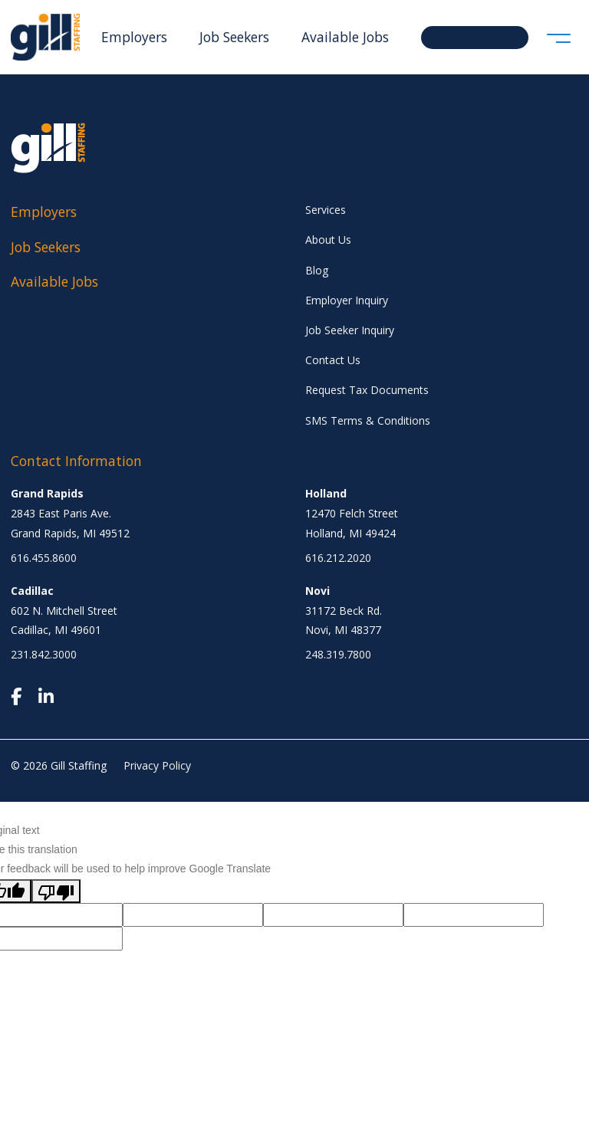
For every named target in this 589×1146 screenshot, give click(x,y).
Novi (317, 590)
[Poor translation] (56, 891)
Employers (134, 37)
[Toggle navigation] (558, 37)
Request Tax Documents (367, 390)
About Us (328, 239)
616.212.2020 (338, 557)
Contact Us (332, 360)
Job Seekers (234, 37)
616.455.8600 (44, 557)
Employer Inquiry (346, 300)
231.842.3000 (44, 654)
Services (325, 209)
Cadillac (32, 590)
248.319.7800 (338, 654)
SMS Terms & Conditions (367, 420)
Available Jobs (345, 37)
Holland (326, 493)
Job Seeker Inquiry (349, 330)
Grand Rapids (47, 493)
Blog (316, 270)
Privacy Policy (157, 765)
